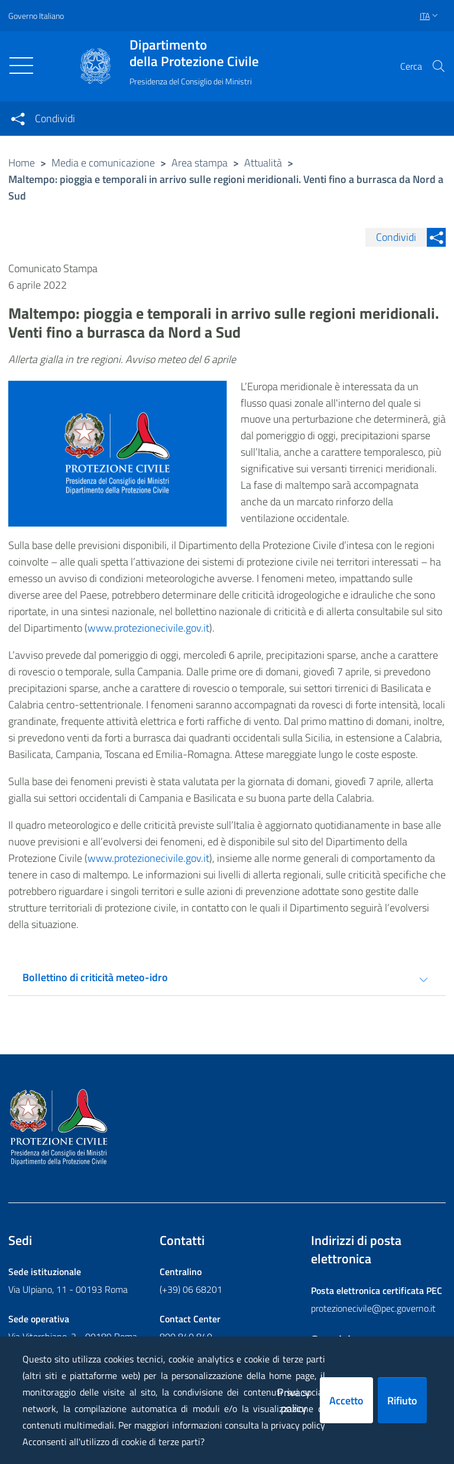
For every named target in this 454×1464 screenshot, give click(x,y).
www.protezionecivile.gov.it (148, 628)
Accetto (346, 1401)
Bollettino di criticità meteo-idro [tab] (95, 977)
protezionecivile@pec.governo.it (373, 1308)
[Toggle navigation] (21, 65)
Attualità (263, 163)
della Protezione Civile (194, 53)
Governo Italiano (36, 15)
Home (21, 163)
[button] (439, 66)
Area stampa (199, 163)
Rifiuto (402, 1401)
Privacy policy (293, 1400)
